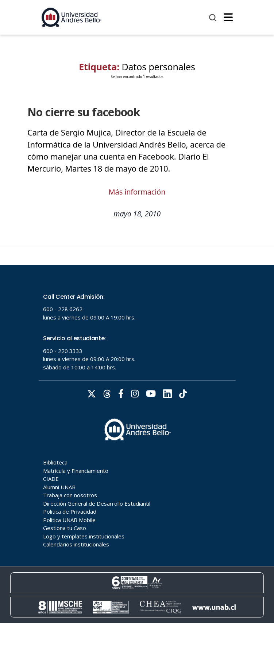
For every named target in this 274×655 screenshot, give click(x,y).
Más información (137, 192)
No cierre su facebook (81, 112)
